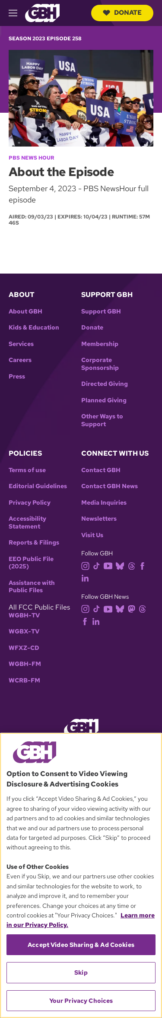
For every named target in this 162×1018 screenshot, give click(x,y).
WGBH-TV (24, 615)
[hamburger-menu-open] (17, 13)
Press (17, 376)
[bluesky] (121, 565)
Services (21, 344)
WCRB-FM (24, 680)
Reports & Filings (34, 542)
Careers (20, 360)
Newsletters (99, 518)
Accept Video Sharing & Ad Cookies (81, 945)
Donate (122, 12)
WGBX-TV (24, 631)
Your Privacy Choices (81, 1001)
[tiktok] (98, 565)
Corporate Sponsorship (100, 364)
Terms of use (27, 470)
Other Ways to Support (102, 420)
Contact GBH (101, 470)
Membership (99, 344)
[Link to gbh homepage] (42, 12)
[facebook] (144, 565)
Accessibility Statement (27, 522)
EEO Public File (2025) (31, 563)
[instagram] (87, 565)
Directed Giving (104, 384)
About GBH (25, 311)
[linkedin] (86, 577)
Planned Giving (104, 400)
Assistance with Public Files (32, 586)
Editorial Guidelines (38, 486)
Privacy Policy (30, 502)
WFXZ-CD (24, 648)
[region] (81, 875)
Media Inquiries (104, 502)
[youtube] (110, 565)
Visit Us (92, 535)
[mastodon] (133, 608)
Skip (81, 972)
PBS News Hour (31, 157)
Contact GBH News (109, 486)
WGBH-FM (25, 664)
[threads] (133, 565)
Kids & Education (34, 327)
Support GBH (101, 311)
